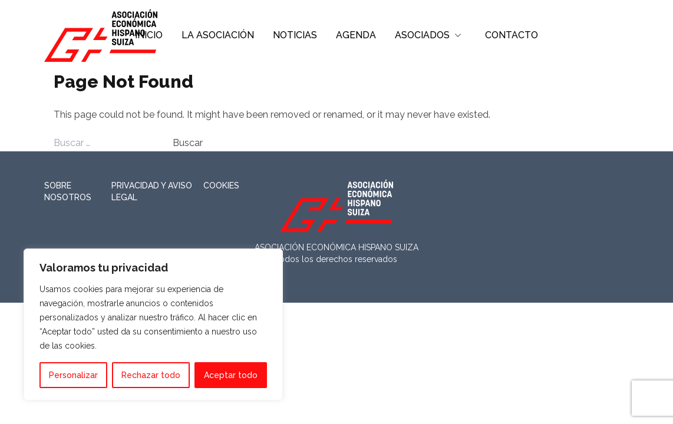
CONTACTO (511, 35)
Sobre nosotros (67, 191)
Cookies (221, 185)
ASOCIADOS (422, 35)
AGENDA (356, 35)
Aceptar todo (231, 375)
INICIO (149, 35)
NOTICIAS (295, 35)
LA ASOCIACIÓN (218, 35)
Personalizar (73, 375)
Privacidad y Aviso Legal (151, 191)
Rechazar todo (150, 375)
